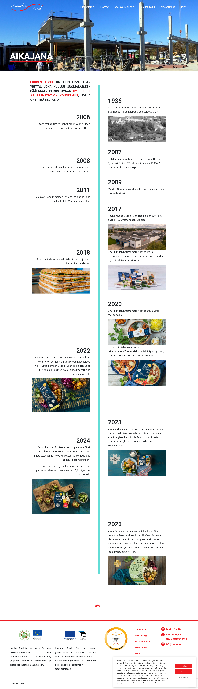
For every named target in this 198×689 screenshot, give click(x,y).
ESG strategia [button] (141, 635)
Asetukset (183, 677)
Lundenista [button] (140, 629)
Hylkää (184, 671)
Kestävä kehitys (123, 7)
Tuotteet (104, 7)
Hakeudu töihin (147, 7)
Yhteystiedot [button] (141, 647)
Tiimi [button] (137, 653)
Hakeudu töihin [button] (142, 641)
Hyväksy (183, 666)
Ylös (99, 605)
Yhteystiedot (167, 7)
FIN (182, 7)
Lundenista (86, 7)
